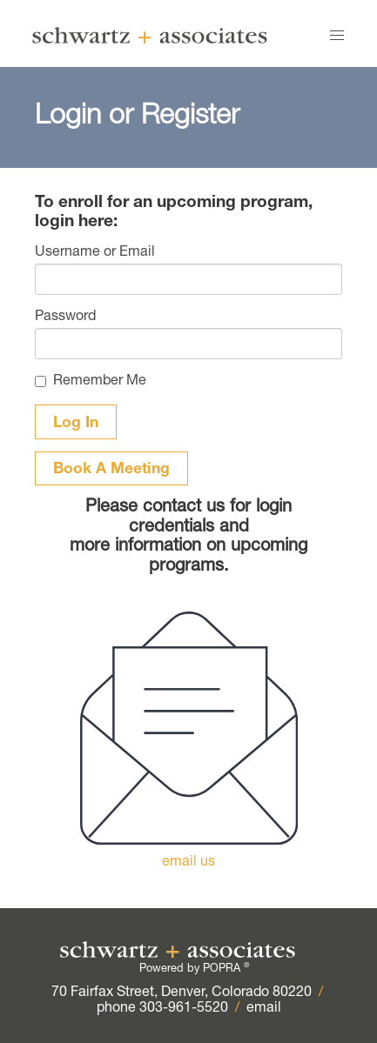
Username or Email (95, 253)
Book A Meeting (111, 470)
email (263, 1009)
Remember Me (99, 382)
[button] (337, 35)
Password (65, 317)
